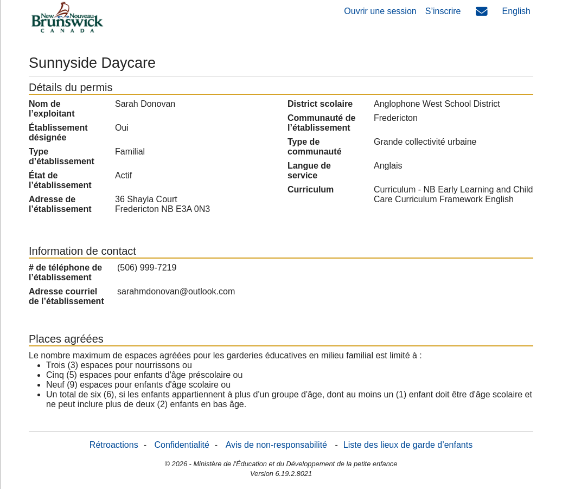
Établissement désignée (58, 132)
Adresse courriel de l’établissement (66, 296)
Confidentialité (181, 444)
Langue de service (309, 170)
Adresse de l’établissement (60, 204)
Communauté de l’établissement (321, 122)
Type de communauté (315, 146)
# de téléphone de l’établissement (65, 272)
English (516, 11)
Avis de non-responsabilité (276, 444)
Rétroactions (114, 444)
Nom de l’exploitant (51, 108)
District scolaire (320, 103)
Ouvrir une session (380, 11)
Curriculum (311, 189)
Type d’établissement (61, 156)
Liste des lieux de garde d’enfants (407, 444)
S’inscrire (443, 11)
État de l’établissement (60, 180)
